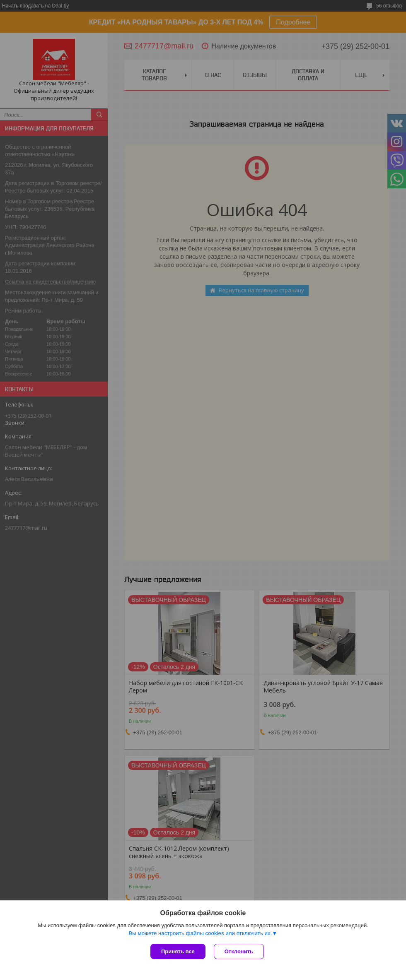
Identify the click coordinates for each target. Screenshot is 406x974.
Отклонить (239, 951)
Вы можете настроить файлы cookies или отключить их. (200, 933)
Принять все (178, 951)
